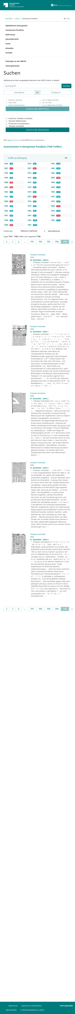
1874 (29, 182)
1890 (53, 192)
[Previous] (7, 242)
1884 (53, 163)
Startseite (8, 18)
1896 (53, 220)
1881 (29, 215)
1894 (53, 211)
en (69, 18)
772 (40, 241)
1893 (53, 206)
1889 (53, 187)
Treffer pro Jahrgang (17, 158)
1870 (29, 163)
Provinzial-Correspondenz (19, 123)
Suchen (66, 86)
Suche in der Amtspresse (37, 129)
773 (48, 241)
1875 (29, 187)
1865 (6, 206)
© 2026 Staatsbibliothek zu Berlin (32, 1010)
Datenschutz (13, 1006)
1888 (53, 182)
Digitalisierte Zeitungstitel (16, 25)
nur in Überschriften (50, 100)
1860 (6, 182)
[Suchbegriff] (33, 86)
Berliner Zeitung (15, 100)
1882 (29, 220)
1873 (29, 177)
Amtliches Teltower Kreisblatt (20, 118)
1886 (53, 173)
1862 (6, 192)
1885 (53, 168)
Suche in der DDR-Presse (37, 109)
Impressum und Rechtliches (31, 1006)
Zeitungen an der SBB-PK (16, 61)
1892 (53, 201)
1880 (29, 211)
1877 (29, 196)
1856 (6, 163)
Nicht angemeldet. (66, 1006)
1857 (6, 168)
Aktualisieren (54, 231)
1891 (53, 196)
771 (32, 241)
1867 (6, 215)
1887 (53, 177)
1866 (6, 211)
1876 (29, 192)
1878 (29, 201)
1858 (6, 173)
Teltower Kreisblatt (16, 126)
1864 (6, 201)
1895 (53, 215)
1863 (6, 196)
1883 (29, 225)
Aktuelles (9, 48)
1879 (29, 206)
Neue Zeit (12, 102)
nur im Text (46, 102)
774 (56, 241)
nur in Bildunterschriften (52, 105)
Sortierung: (8, 231)
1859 (6, 177)
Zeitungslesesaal (12, 66)
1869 (6, 225)
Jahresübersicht (12, 39)
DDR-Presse (10, 34)
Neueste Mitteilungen (17, 121)
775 (66, 241)
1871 (29, 168)
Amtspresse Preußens (15, 30)
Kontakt (9, 53)
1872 (29, 173)
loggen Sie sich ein (13, 140)
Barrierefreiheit (11, 1010)
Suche (17, 18)
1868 (6, 220)
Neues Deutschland (16, 105)
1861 (6, 187)
